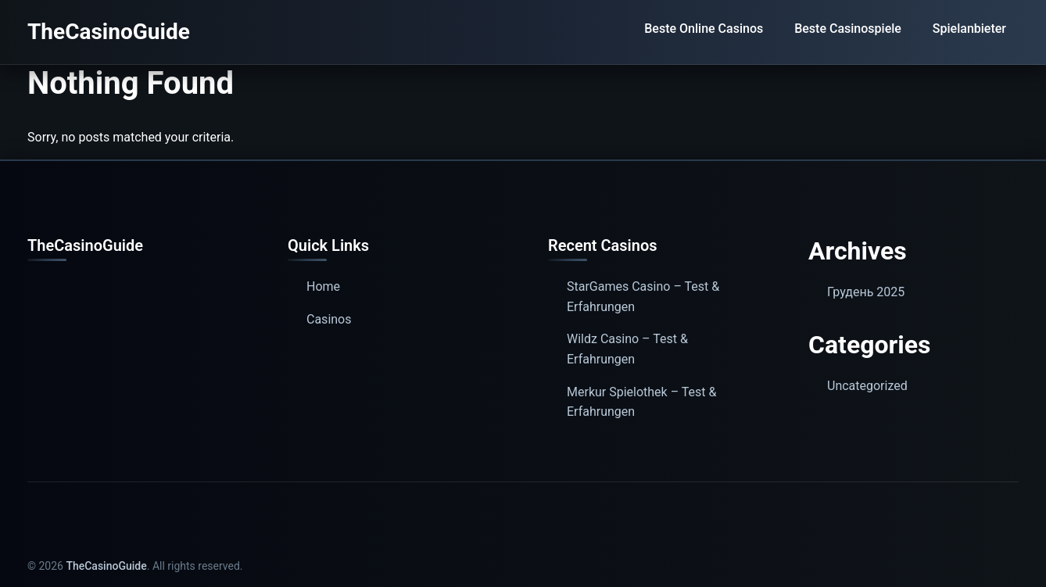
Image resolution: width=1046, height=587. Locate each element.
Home (323, 286)
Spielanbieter (969, 28)
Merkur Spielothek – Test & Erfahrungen (642, 402)
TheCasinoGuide (108, 32)
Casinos (328, 319)
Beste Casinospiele (847, 28)
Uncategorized (867, 385)
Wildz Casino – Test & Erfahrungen (627, 349)
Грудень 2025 (866, 292)
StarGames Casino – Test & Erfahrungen (643, 296)
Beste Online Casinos (703, 28)
